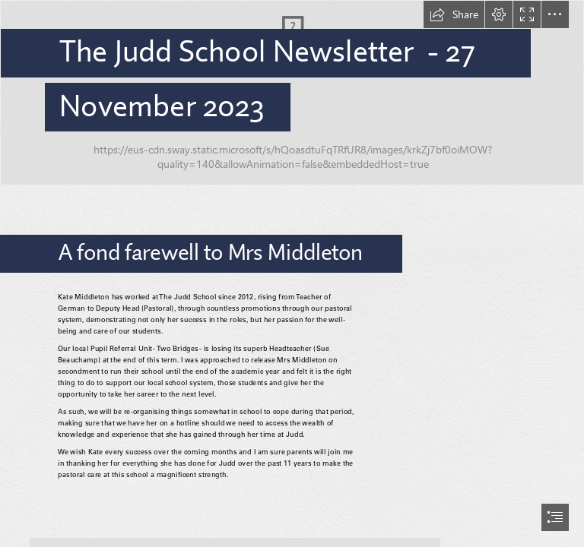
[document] (292, 273)
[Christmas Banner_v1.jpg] (292, 92)
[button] (454, 14)
